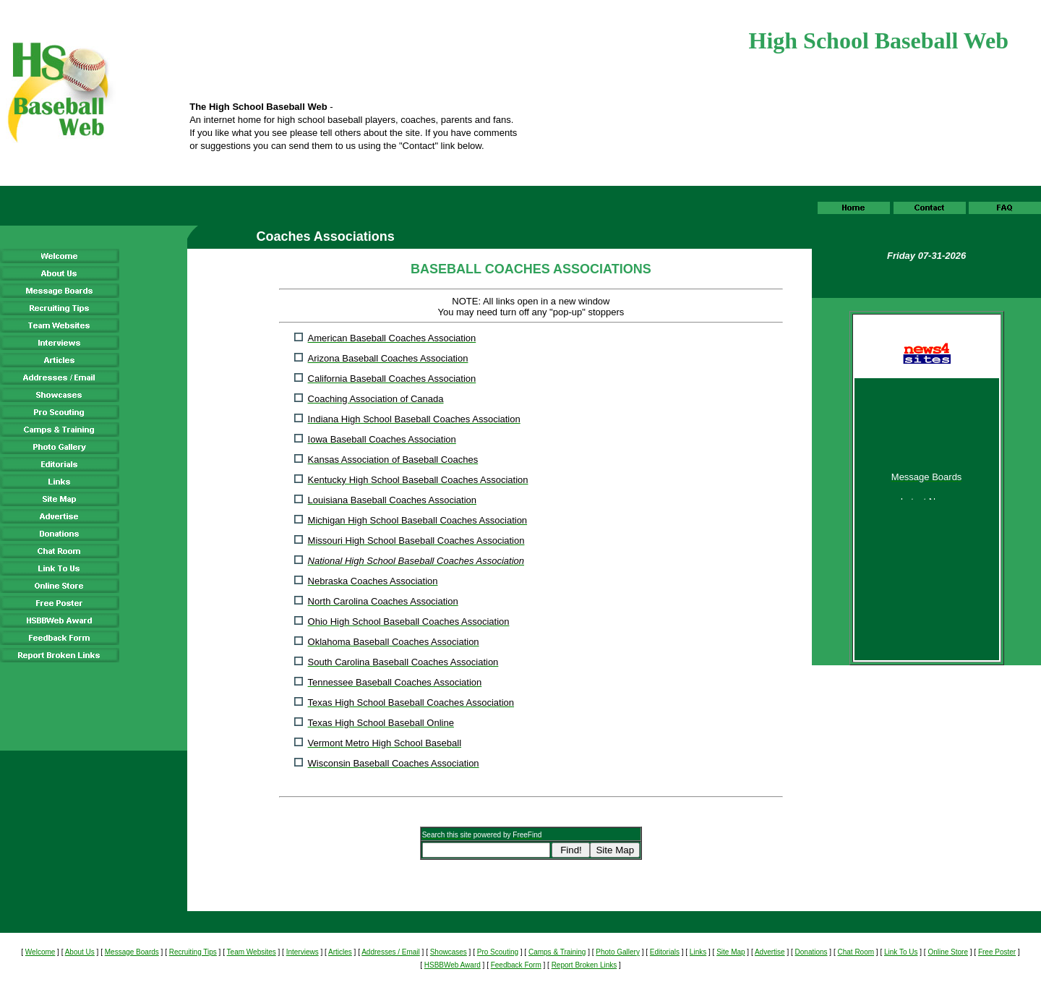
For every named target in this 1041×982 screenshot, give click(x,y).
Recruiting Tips (193, 952)
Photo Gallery (618, 952)
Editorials (665, 952)
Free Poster (997, 952)
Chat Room (855, 952)
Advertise (770, 952)
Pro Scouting (497, 952)
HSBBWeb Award (452, 965)
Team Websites (251, 952)
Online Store (948, 952)
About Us (80, 952)
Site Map (730, 952)
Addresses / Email (390, 952)
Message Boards (132, 952)
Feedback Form (516, 965)
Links (698, 952)
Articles (340, 952)
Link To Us (901, 952)
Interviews (302, 952)
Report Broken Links (584, 965)
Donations (811, 952)
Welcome (40, 952)
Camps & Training (557, 952)
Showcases (448, 952)
